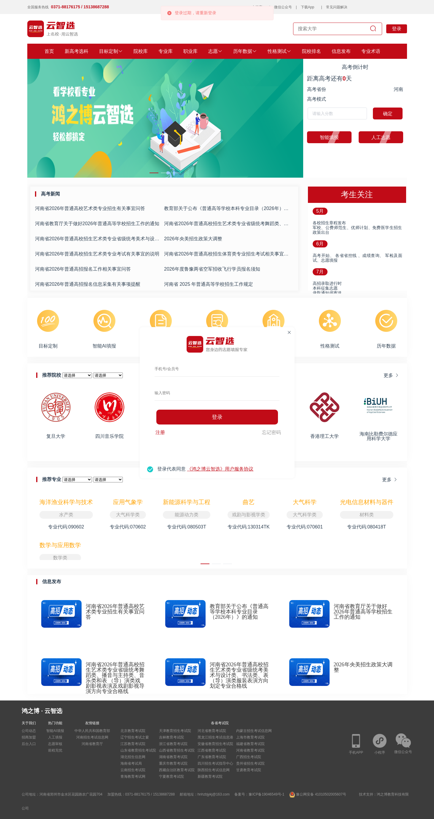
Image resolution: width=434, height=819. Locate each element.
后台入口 (29, 744)
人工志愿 (374, 137)
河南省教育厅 (92, 744)
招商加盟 (29, 737)
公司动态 (29, 731)
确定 (387, 113)
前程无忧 (55, 750)
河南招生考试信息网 (92, 737)
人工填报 (55, 737)
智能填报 (323, 137)
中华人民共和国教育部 (92, 731)
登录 (217, 417)
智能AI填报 (55, 731)
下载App (307, 7)
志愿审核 (55, 744)
